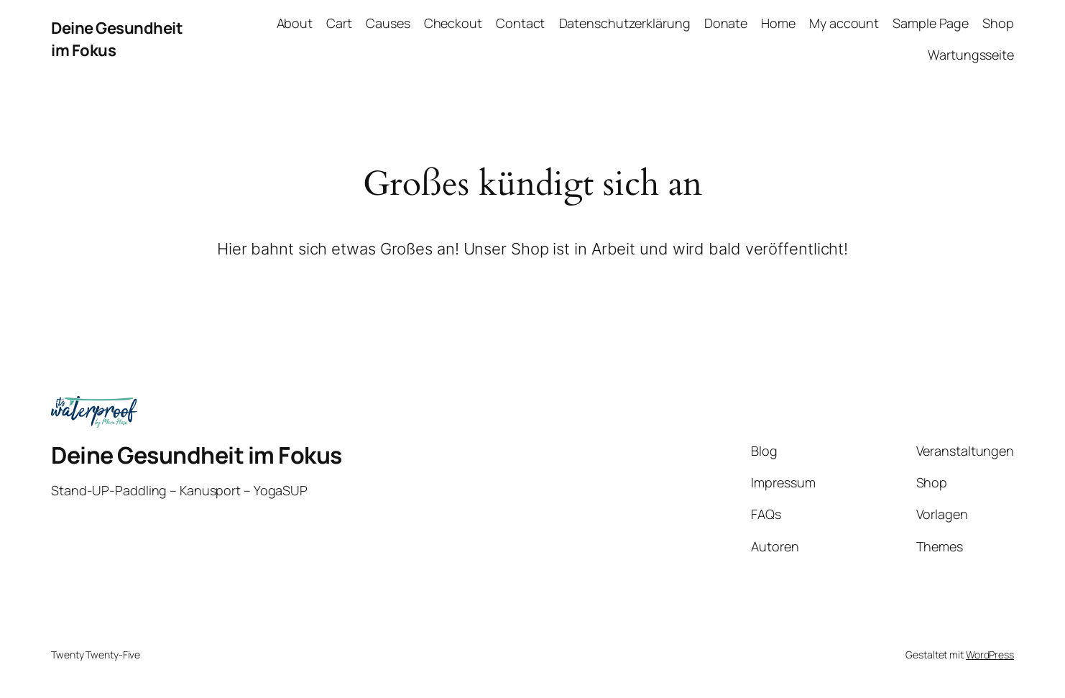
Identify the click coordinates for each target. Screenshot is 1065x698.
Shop (998, 23)
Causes (388, 23)
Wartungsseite (971, 54)
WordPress (990, 654)
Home (778, 23)
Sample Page (931, 23)
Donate (725, 23)
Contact (520, 23)
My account (844, 23)
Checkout (453, 23)
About (295, 23)
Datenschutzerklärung (625, 23)
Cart (339, 23)
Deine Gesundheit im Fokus (196, 455)
